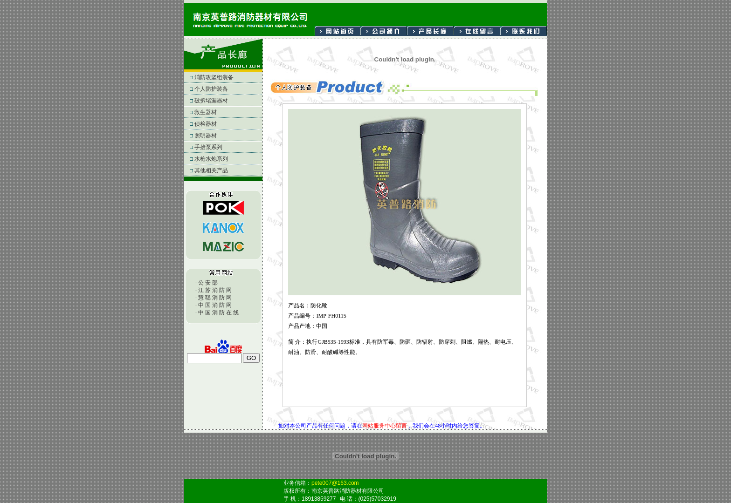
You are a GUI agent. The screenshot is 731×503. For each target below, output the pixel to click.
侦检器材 (211, 124)
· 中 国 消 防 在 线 (217, 312)
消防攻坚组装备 (215, 77)
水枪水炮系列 (214, 159)
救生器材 (211, 112)
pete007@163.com (335, 483)
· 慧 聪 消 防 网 (213, 297)
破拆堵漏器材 (214, 100)
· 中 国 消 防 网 (213, 305)
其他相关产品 (214, 170)
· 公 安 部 (206, 282)
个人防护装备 (214, 89)
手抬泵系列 (212, 147)
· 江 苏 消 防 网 (213, 290)
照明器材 (211, 135)
